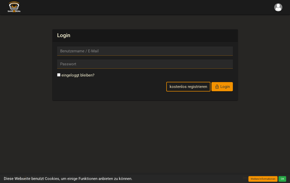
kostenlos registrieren (188, 86)
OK (282, 178)
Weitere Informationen (263, 178)
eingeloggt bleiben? (75, 75)
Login (222, 86)
